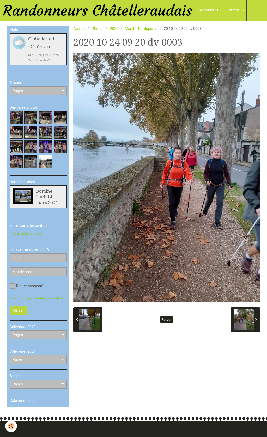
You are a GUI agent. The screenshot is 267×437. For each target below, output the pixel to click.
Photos (234, 10)
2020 (114, 29)
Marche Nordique (139, 29)
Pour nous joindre (26, 233)
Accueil (79, 29)
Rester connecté (26, 286)
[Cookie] (11, 426)
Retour (166, 319)
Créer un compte (21, 298)
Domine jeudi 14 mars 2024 (46, 197)
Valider (18, 310)
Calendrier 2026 (210, 10)
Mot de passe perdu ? (48, 298)
